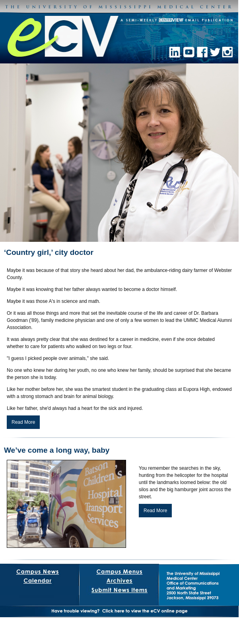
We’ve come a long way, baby (56, 450)
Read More (23, 422)
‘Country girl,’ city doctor (48, 252)
